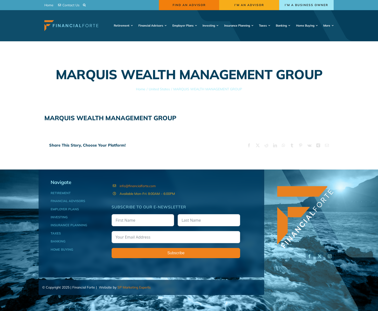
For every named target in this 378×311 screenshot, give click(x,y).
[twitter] (320, 256)
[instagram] (330, 256)
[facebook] (309, 256)
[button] (84, 5)
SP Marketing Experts (134, 287)
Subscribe (175, 253)
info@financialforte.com (138, 186)
